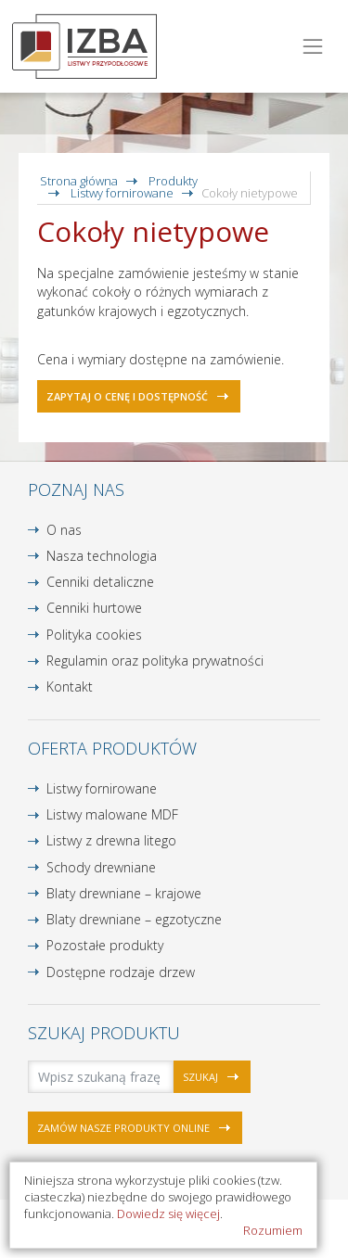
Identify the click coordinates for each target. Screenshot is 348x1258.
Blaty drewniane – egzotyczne (134, 919)
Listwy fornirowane (122, 192)
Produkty (173, 180)
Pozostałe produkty (104, 945)
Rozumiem (273, 1230)
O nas (64, 530)
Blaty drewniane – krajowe (123, 893)
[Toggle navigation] (313, 47)
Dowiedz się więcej (168, 1213)
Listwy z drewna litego (111, 840)
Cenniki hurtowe (94, 607)
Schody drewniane (101, 867)
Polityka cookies (94, 634)
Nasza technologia (101, 556)
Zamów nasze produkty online (123, 1128)
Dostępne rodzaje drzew (120, 972)
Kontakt (69, 686)
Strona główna (79, 180)
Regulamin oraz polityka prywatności (155, 660)
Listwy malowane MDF (112, 814)
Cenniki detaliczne (100, 582)
